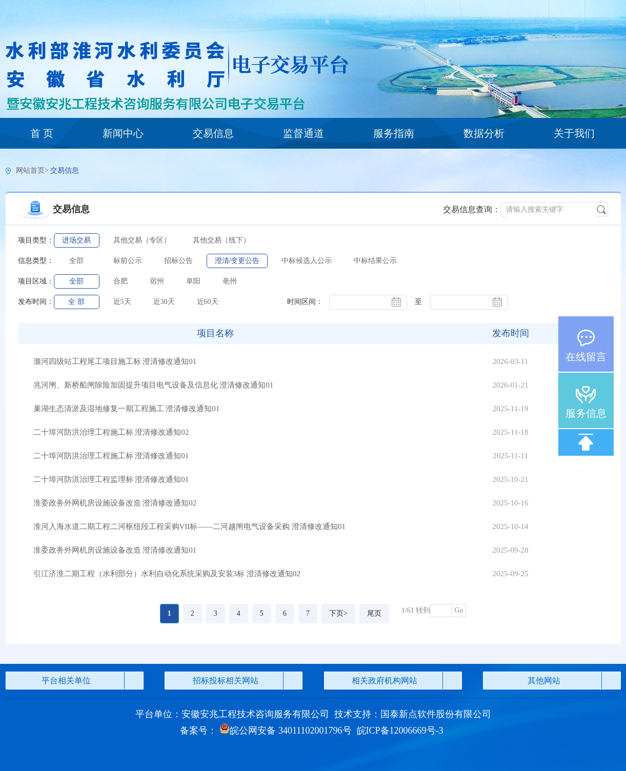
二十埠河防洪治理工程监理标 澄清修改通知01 (111, 479)
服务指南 (393, 133)
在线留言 (586, 356)
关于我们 (574, 133)
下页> (338, 613)
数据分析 (483, 133)
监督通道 (303, 133)
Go (458, 610)
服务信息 (586, 413)
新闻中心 (123, 133)
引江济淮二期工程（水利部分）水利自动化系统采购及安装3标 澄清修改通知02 (166, 574)
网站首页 (30, 170)
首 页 (41, 133)
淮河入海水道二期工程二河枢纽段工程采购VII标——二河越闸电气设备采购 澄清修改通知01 (189, 526)
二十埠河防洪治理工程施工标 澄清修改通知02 (111, 432)
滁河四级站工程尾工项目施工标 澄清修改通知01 (115, 361)
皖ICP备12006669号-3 (400, 730)
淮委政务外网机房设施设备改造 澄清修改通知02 (115, 503)
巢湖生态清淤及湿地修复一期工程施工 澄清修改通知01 (126, 408)
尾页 (374, 613)
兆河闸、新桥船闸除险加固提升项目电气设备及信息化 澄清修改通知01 (153, 385)
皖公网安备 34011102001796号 (285, 730)
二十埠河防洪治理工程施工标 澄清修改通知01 (111, 456)
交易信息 (213, 133)
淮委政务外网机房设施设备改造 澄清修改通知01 (115, 550)
